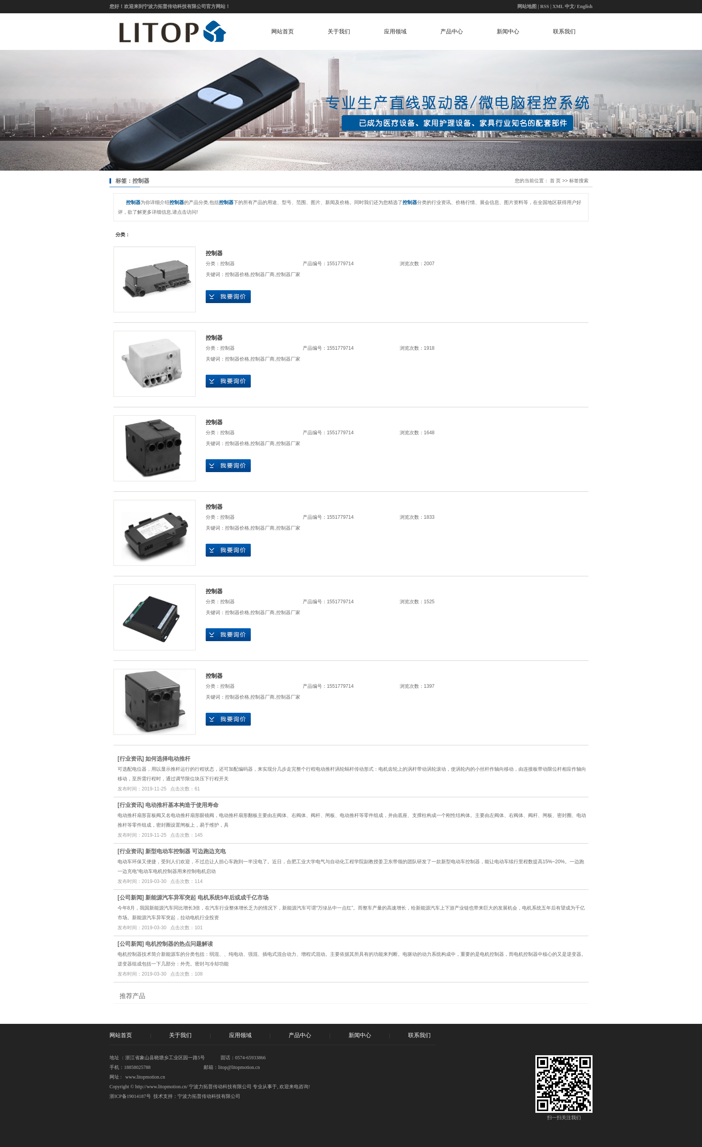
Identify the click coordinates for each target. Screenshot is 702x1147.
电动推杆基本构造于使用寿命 (182, 805)
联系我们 (564, 31)
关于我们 (339, 31)
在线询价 (228, 296)
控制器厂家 (288, 274)
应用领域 (395, 31)
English (585, 6)
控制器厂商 (262, 274)
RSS (544, 6)
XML (558, 6)
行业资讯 (131, 758)
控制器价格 (237, 274)
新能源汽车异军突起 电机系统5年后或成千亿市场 (206, 897)
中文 (569, 6)
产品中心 (451, 31)
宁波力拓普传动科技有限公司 (209, 1096)
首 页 (555, 181)
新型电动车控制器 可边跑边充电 (185, 851)
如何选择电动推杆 (167, 758)
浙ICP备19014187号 (130, 1096)
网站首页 (282, 31)
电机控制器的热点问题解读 (179, 944)
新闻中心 (508, 31)
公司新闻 (131, 897)
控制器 (214, 253)
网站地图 (527, 6)
